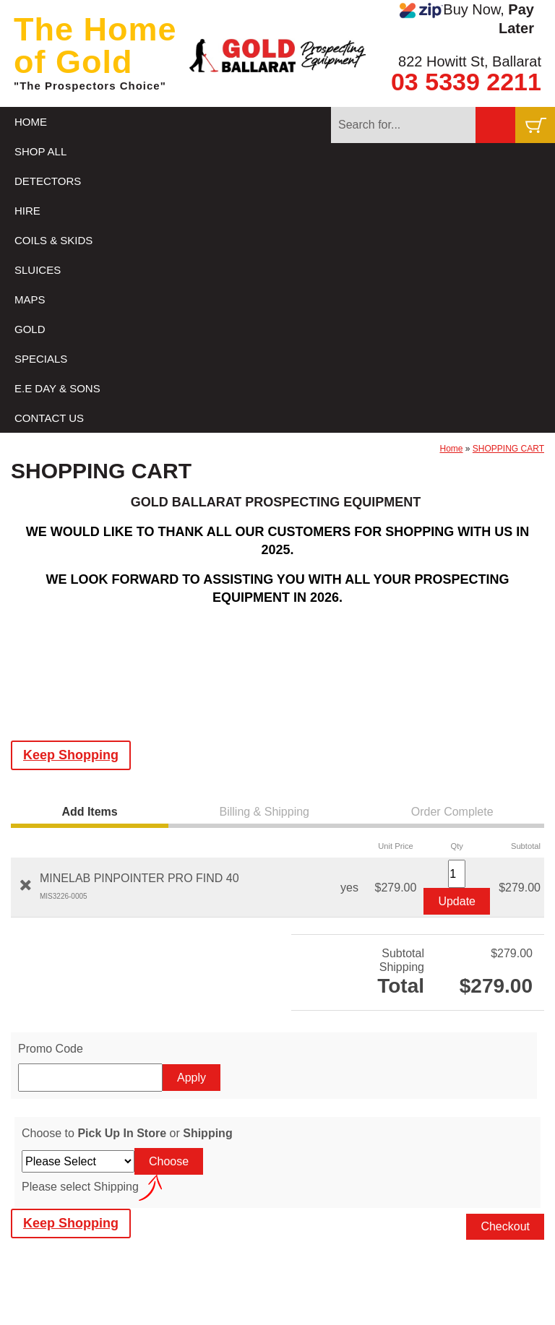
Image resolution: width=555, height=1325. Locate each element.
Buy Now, (467, 18)
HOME (30, 122)
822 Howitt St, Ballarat (469, 61)
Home (451, 449)
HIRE (27, 210)
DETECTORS (47, 181)
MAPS (30, 299)
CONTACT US (49, 418)
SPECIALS (40, 359)
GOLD (30, 329)
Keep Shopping (71, 755)
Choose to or (127, 1133)
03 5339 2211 (466, 81)
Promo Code (50, 1049)
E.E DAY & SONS (57, 388)
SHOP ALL (40, 151)
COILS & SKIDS (53, 240)
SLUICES (37, 270)
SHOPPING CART (508, 449)
